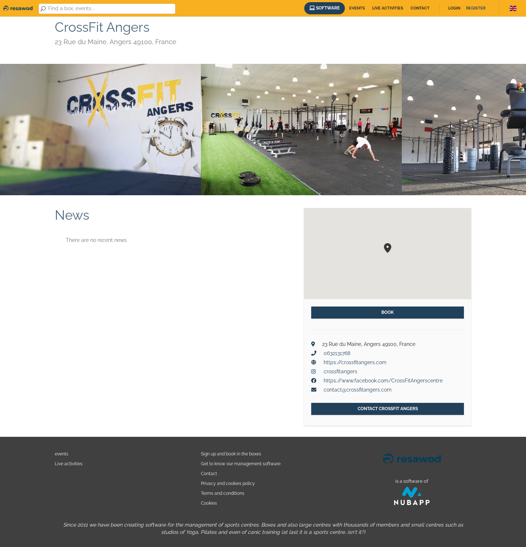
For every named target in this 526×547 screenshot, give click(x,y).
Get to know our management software (241, 463)
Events (357, 8)
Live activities (387, 8)
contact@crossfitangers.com (358, 390)
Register (475, 8)
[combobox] (110, 9)
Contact (420, 8)
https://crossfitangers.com (355, 362)
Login (454, 8)
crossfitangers (340, 371)
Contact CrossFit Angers (388, 408)
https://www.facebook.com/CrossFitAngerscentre (383, 381)
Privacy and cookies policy (228, 483)
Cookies (209, 503)
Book (387, 312)
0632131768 (337, 353)
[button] (388, 248)
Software (324, 8)
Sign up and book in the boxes (231, 454)
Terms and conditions (222, 493)
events (61, 454)
